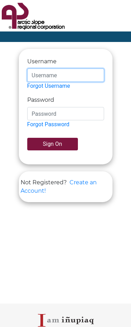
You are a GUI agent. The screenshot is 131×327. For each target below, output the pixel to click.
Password (40, 100)
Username (42, 61)
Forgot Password (48, 124)
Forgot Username (48, 86)
